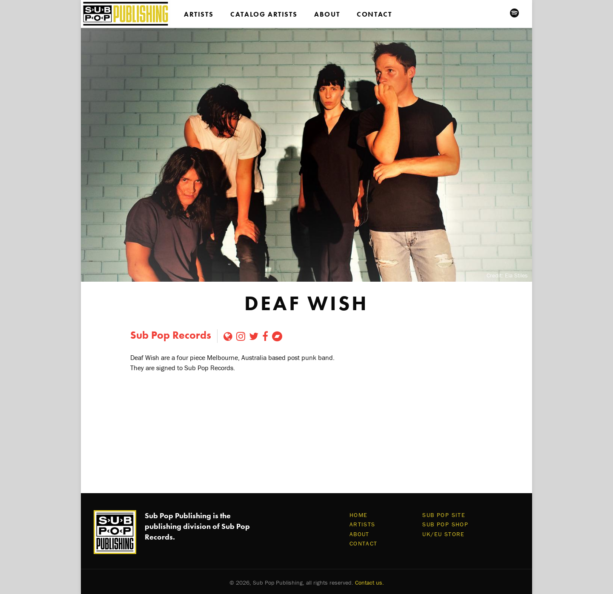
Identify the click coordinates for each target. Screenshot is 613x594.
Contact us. (369, 582)
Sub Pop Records (170, 335)
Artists (198, 14)
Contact (374, 14)
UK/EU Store (443, 534)
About (327, 14)
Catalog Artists (263, 14)
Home (358, 515)
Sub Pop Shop (445, 524)
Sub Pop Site (443, 515)
